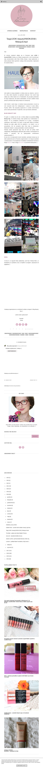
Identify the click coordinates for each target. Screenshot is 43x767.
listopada (9, 499)
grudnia (9, 497)
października (10, 502)
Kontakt (33, 30)
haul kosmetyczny (33, 333)
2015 (7, 556)
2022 (7, 483)
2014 (7, 558)
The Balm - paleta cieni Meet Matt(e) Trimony (16, 533)
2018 (7, 494)
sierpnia (9, 508)
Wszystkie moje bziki (12, 346)
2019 (7, 491)
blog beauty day (21, 45)
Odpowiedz (12, 351)
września (9, 505)
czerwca (9, 513)
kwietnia (9, 519)
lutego (8, 544)
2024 (7, 477)
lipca (8, 511)
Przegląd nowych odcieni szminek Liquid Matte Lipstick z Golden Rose (19, 639)
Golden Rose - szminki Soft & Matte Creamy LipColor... (18, 527)
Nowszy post (7, 380)
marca (8, 522)
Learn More (19, 765)
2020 (7, 488)
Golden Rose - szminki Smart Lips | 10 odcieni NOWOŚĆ (16, 713)
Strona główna (12, 30)
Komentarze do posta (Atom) (14, 385)
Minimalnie (21, 142)
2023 (7, 480)
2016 (7, 553)
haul (30, 45)
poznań (29, 46)
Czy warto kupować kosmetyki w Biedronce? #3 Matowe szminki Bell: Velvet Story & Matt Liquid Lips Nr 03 (18, 601)
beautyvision (12, 45)
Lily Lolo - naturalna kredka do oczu (14, 536)
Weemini (9, 142)
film (27, 45)
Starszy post (33, 380)
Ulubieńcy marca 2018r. (11, 524)
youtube (21, 48)
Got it (25, 765)
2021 (7, 486)
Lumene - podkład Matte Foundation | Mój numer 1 (17, 541)
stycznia (9, 547)
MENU (3, 1)
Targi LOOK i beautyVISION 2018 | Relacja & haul (17, 530)
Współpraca (24, 30)
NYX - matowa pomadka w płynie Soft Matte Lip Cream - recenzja (19, 676)
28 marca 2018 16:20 (22, 346)
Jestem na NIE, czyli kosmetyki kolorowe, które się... (18, 538)
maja (8, 516)
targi (33, 46)
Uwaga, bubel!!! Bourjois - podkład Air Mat (11, 750)
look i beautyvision (21, 46)
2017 (7, 550)
